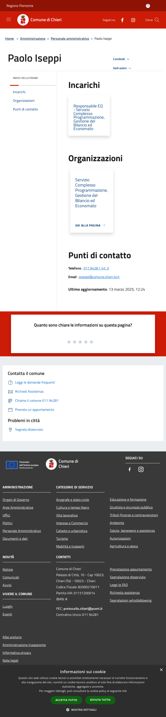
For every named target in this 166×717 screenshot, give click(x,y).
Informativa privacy (17, 652)
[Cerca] (157, 19)
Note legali (10, 660)
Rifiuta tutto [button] (100, 700)
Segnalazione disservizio (127, 577)
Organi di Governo (16, 499)
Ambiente (117, 522)
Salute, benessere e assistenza (132, 530)
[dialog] (83, 691)
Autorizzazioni (120, 538)
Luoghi (8, 606)
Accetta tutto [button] (66, 700)
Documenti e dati (15, 538)
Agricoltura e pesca (124, 546)
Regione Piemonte (19, 5)
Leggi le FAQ (119, 584)
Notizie (8, 569)
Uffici (6, 515)
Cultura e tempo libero (72, 507)
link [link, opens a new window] (124, 691)
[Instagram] (131, 20)
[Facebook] (120, 20)
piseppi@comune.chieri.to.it (99, 276)
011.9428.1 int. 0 (96, 268)
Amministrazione (32, 38)
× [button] (161, 670)
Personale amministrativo (70, 38)
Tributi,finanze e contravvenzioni (134, 515)
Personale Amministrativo (22, 530)
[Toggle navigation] (8, 19)
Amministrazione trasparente (24, 644)
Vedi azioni (122, 68)
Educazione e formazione (128, 499)
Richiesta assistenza (125, 592)
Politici (8, 523)
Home (9, 38)
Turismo (62, 538)
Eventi (7, 614)
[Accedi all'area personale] (147, 5)
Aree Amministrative (18, 507)
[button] (83, 709)
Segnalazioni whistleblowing (131, 600)
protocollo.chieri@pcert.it (83, 608)
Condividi (122, 59)
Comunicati (11, 577)
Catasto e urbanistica (71, 530)
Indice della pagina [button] (25, 78)
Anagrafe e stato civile (72, 499)
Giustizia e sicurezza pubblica (131, 507)
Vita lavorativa (67, 515)
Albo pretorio (12, 637)
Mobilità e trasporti (70, 546)
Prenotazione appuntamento (131, 569)
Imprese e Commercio (72, 523)
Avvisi (7, 585)
